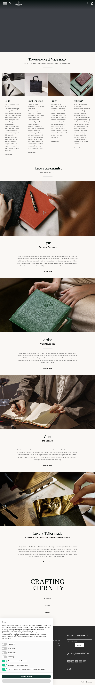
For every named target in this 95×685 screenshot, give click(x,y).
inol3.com (89, 682)
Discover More (9, 154)
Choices (47, 606)
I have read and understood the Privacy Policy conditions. (78, 654)
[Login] (87, 3)
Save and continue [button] (26, 676)
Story (47, 613)
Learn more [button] (26, 681)
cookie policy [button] (29, 631)
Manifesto (47, 599)
